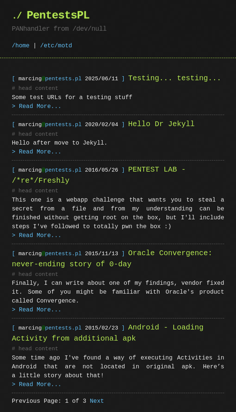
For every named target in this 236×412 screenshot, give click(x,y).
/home (21, 46)
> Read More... (36, 106)
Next (97, 400)
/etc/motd (56, 46)
